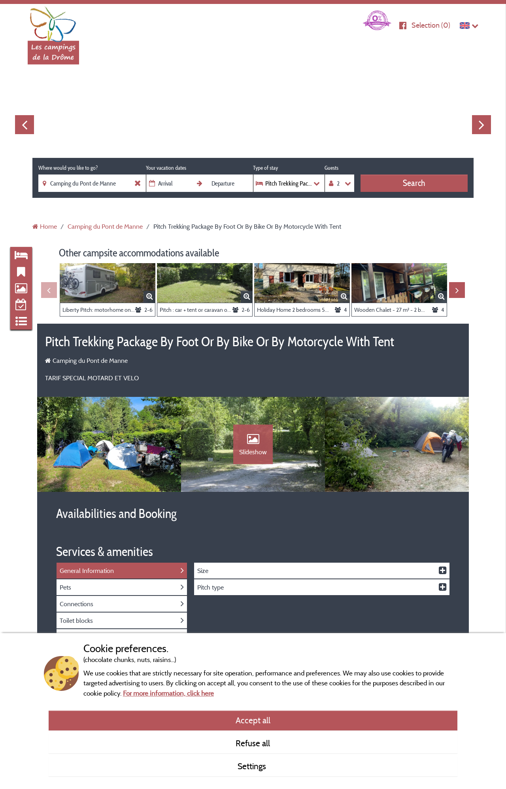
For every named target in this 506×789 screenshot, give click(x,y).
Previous (24, 124)
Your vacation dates (166, 167)
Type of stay (265, 167)
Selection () (431, 25)
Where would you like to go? (68, 167)
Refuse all (253, 743)
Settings (253, 766)
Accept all (253, 720)
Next (481, 124)
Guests (331, 167)
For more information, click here (168, 693)
